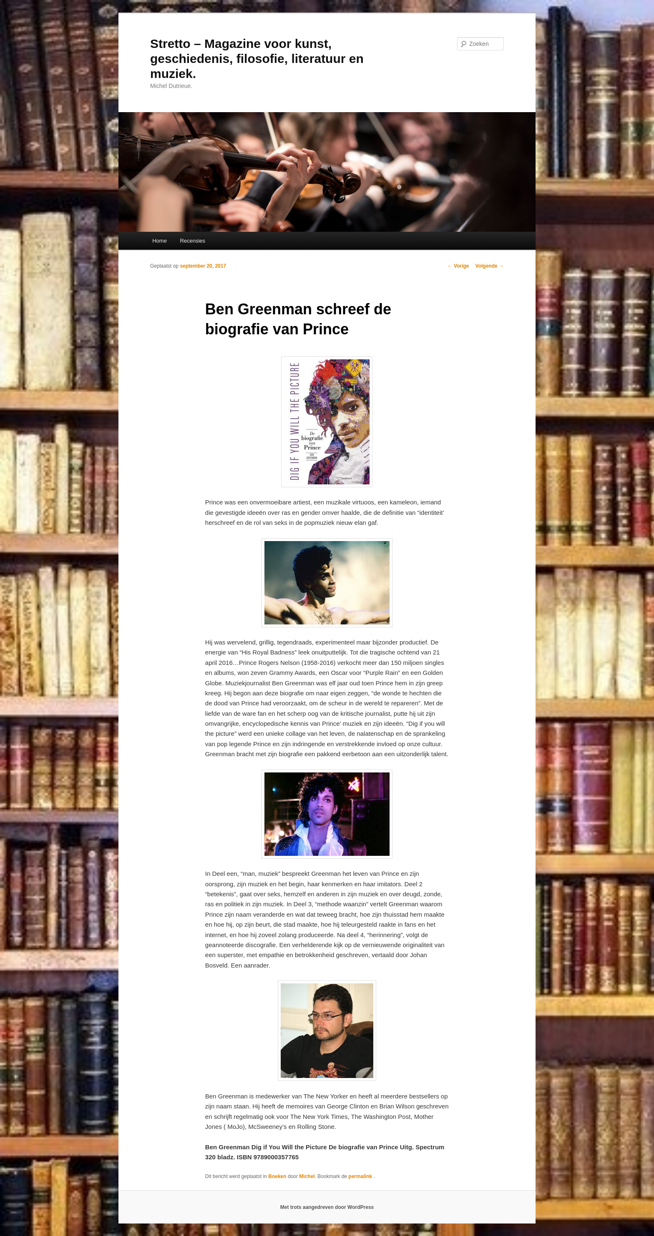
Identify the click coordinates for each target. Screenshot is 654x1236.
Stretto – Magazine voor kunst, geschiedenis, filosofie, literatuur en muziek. (257, 58)
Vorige (458, 266)
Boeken (277, 1176)
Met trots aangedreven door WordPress (327, 1207)
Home (159, 241)
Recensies (192, 241)
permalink (360, 1176)
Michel (306, 1176)
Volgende (489, 266)
